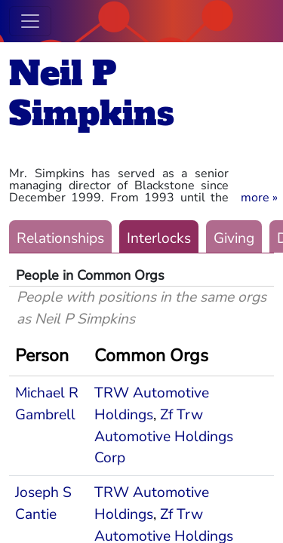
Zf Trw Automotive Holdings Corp (163, 436)
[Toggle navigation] (30, 21)
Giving (234, 238)
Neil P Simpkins (91, 94)
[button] (259, 198)
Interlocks (159, 238)
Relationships (60, 238)
